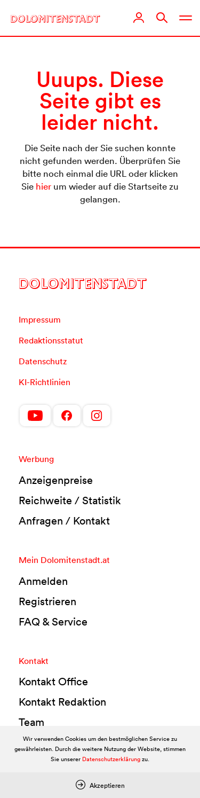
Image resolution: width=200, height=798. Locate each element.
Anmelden (43, 581)
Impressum (40, 319)
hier (43, 186)
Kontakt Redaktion (62, 701)
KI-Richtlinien (44, 382)
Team (31, 722)
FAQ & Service (53, 621)
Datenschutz (43, 361)
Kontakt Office (53, 681)
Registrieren (47, 601)
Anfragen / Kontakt (64, 520)
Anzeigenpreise (56, 480)
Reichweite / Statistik (70, 500)
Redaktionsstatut (51, 340)
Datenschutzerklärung (111, 759)
